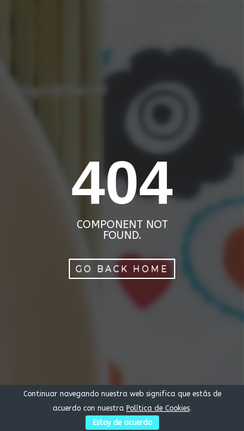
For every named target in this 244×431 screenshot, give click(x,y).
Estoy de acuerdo (122, 422)
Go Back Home (122, 268)
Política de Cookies (158, 408)
